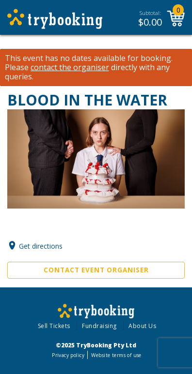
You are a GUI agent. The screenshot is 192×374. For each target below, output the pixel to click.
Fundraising (99, 326)
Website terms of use (116, 355)
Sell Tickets (54, 326)
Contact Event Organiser (96, 270)
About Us (142, 326)
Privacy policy (68, 355)
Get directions (41, 246)
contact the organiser (70, 67)
